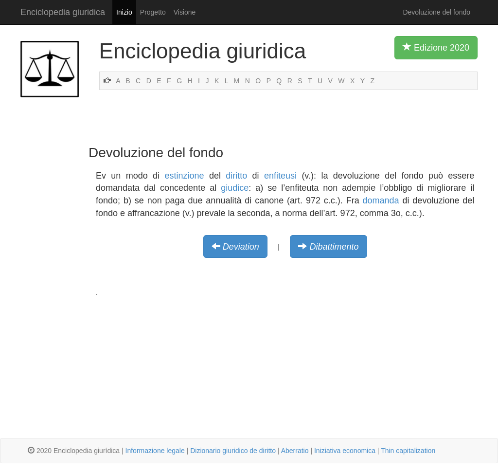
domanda (381, 200)
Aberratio (295, 451)
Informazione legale (155, 451)
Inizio (124, 12)
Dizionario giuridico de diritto (233, 451)
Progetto (153, 12)
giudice (235, 188)
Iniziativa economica (344, 451)
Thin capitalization (408, 451)
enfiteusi (280, 176)
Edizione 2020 (436, 47)
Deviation (241, 247)
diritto (236, 176)
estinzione (184, 176)
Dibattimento (333, 247)
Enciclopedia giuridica (62, 12)
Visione (185, 12)
